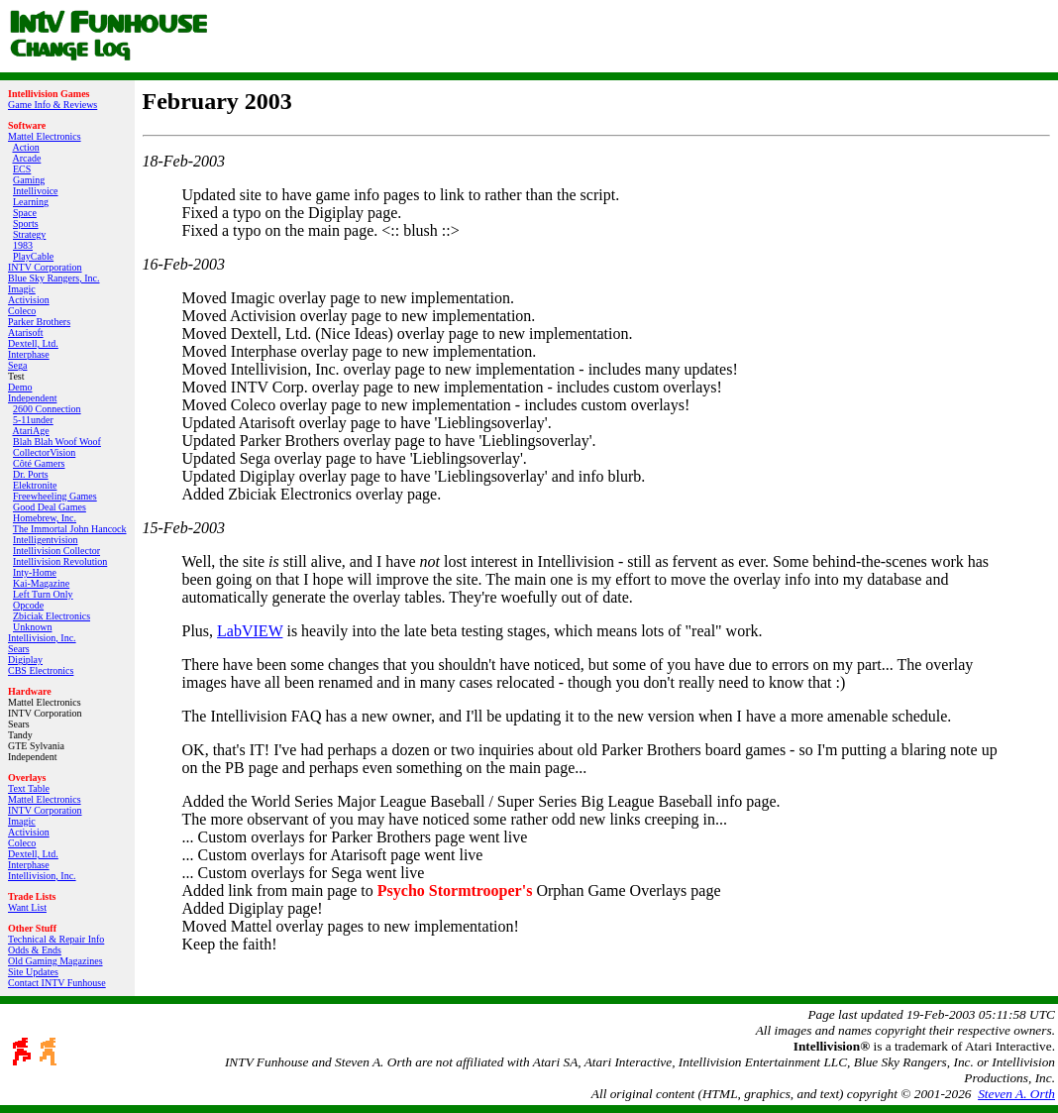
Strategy (29, 234)
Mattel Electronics (44, 136)
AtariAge (30, 430)
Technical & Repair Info (56, 939)
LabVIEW (249, 630)
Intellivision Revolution (60, 561)
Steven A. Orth (1016, 1093)
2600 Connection (47, 408)
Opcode (28, 605)
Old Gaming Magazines (55, 960)
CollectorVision (44, 452)
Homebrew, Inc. (44, 517)
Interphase (29, 354)
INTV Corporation (45, 267)
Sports (26, 223)
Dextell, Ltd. (33, 343)
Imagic (22, 288)
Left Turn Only (43, 594)
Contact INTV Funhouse (57, 982)
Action (25, 147)
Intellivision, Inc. (42, 637)
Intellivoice (35, 190)
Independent (32, 397)
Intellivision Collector (56, 550)
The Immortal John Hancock (70, 528)
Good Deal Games (49, 506)
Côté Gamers (39, 463)
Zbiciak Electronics (51, 616)
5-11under (33, 419)
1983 (23, 245)
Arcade (26, 158)
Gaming (29, 179)
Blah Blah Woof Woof (57, 441)
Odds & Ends (34, 950)
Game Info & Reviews (52, 104)
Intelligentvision (45, 539)
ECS (22, 169)
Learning (31, 201)
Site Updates (33, 971)
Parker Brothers (39, 321)
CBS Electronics (40, 670)
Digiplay (25, 659)
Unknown (32, 626)
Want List (27, 907)
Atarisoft (26, 332)
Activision (29, 299)
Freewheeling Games (55, 496)
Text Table (29, 788)
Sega (17, 365)
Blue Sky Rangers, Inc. (54, 278)
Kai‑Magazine (41, 583)
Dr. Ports (31, 474)
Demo (20, 387)
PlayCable (33, 256)
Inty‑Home (34, 572)
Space (25, 212)
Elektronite (34, 485)
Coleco (22, 310)
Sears (19, 648)
